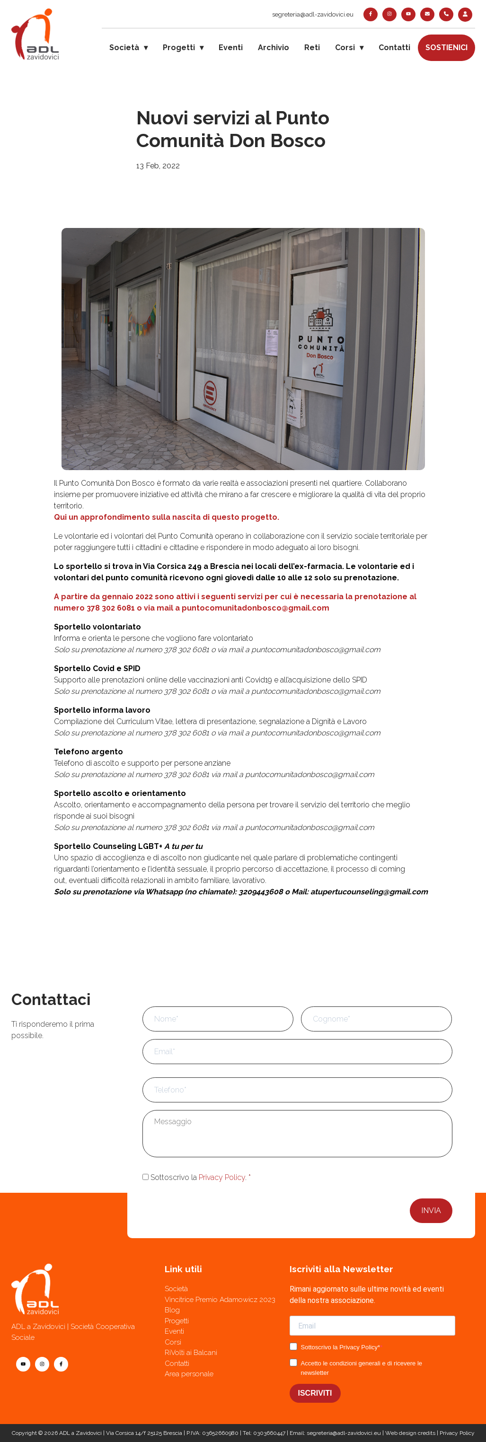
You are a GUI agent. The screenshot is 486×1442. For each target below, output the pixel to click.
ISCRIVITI (315, 1393)
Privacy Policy (222, 1177)
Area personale (189, 1374)
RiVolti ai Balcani (191, 1352)
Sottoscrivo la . (200, 1177)
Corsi (345, 47)
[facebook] (370, 14)
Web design (400, 1433)
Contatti (394, 47)
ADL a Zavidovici (80, 1433)
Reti (312, 47)
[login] (465, 15)
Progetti (179, 47)
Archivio (273, 47)
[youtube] (408, 14)
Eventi (231, 47)
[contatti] (427, 14)
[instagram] (389, 14)
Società (124, 47)
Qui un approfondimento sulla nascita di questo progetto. (166, 517)
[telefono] (446, 14)
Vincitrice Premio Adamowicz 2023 (220, 1299)
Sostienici (446, 47)
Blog (172, 1310)
